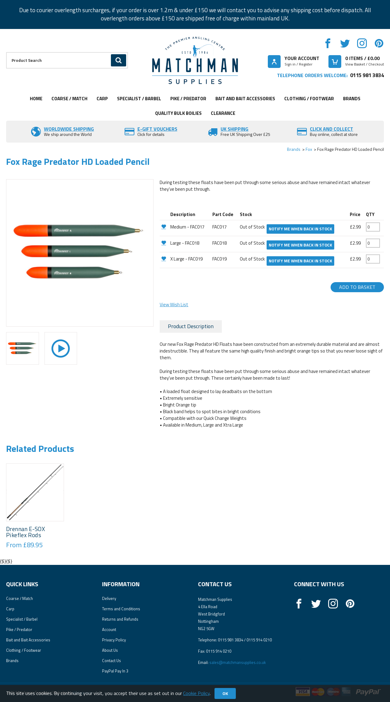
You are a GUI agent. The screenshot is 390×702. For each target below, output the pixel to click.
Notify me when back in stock (300, 229)
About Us (110, 650)
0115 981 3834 (367, 75)
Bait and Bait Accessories (245, 98)
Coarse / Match (69, 98)
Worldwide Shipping (69, 129)
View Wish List (174, 304)
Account (109, 629)
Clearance (223, 113)
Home (36, 98)
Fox (309, 149)
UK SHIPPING (234, 129)
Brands (351, 98)
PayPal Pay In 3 (115, 671)
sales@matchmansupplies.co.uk (237, 662)
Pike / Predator (188, 98)
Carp (102, 98)
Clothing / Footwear (309, 98)
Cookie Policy (196, 693)
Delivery (109, 598)
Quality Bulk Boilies (178, 113)
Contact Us (111, 661)
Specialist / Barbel (139, 98)
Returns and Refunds (120, 619)
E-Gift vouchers (157, 129)
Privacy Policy (114, 640)
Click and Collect (331, 129)
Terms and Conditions (121, 609)
